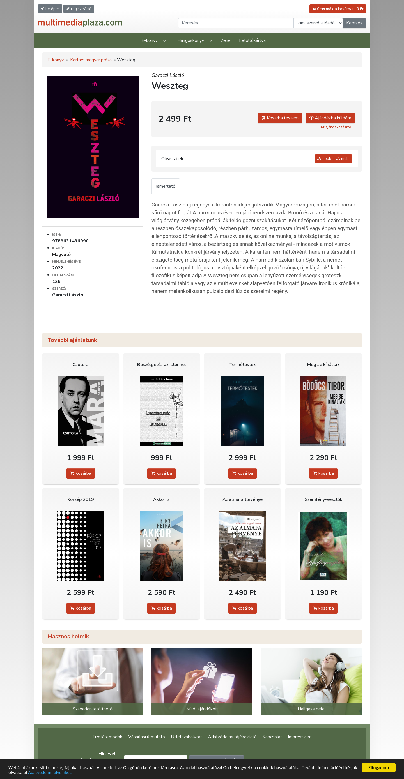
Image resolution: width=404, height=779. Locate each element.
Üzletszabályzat (186, 737)
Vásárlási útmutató (146, 737)
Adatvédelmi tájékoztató (232, 737)
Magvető (61, 254)
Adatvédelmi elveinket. (50, 773)
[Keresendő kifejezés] (236, 23)
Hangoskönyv (190, 40)
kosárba (80, 473)
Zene (226, 40)
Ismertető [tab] (165, 186)
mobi (343, 158)
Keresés (354, 23)
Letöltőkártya (252, 40)
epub (324, 158)
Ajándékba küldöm (330, 118)
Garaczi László (168, 75)
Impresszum (299, 737)
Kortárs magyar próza (91, 60)
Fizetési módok (107, 737)
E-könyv (149, 40)
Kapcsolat (272, 737)
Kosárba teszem (280, 118)
